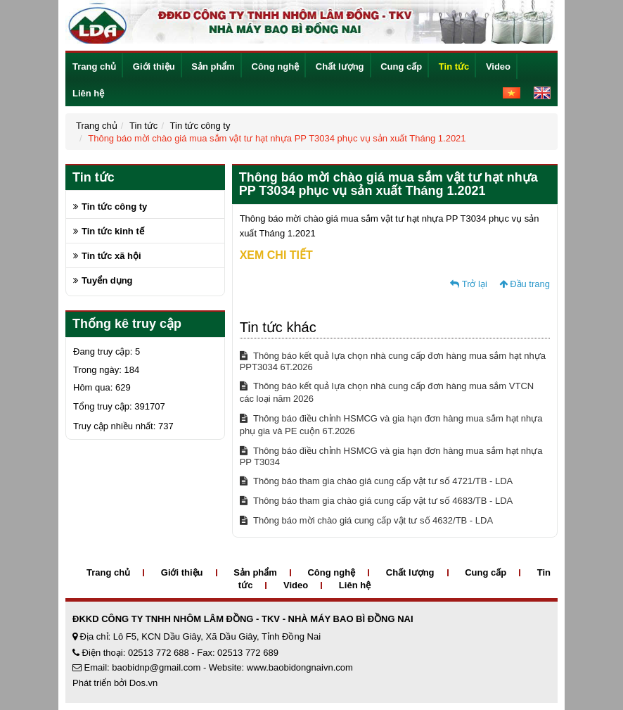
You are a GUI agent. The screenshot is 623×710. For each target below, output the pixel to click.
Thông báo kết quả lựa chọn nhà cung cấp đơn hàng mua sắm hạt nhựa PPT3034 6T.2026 (393, 361)
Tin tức (454, 66)
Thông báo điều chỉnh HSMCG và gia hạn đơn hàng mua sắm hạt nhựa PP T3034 (391, 456)
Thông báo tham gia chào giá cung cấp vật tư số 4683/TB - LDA (376, 500)
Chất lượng (340, 66)
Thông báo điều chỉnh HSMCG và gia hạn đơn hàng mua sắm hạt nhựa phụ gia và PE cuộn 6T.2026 (391, 424)
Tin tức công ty (200, 125)
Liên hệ (88, 93)
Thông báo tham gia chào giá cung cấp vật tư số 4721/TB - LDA (376, 481)
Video (498, 66)
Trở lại (468, 284)
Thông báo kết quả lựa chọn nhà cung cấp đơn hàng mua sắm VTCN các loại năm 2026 (387, 392)
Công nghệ (276, 66)
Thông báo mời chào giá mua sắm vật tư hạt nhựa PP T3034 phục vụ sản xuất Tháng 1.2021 (276, 138)
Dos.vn (143, 683)
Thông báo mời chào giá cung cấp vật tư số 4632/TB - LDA (366, 520)
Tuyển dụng (107, 280)
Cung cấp (401, 66)
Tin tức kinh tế (113, 231)
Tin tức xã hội (111, 256)
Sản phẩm (213, 66)
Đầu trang (524, 284)
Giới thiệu (154, 66)
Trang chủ (94, 66)
